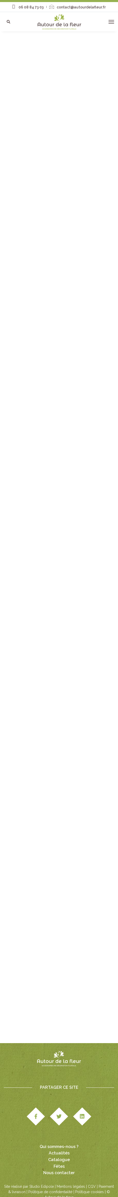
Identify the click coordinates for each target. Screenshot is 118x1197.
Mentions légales (71, 1186)
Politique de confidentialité (50, 1192)
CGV (92, 1186)
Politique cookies (89, 1192)
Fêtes (59, 1166)
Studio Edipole (41, 1186)
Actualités (59, 1153)
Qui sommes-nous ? (59, 1146)
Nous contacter (59, 1172)
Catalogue (59, 1159)
